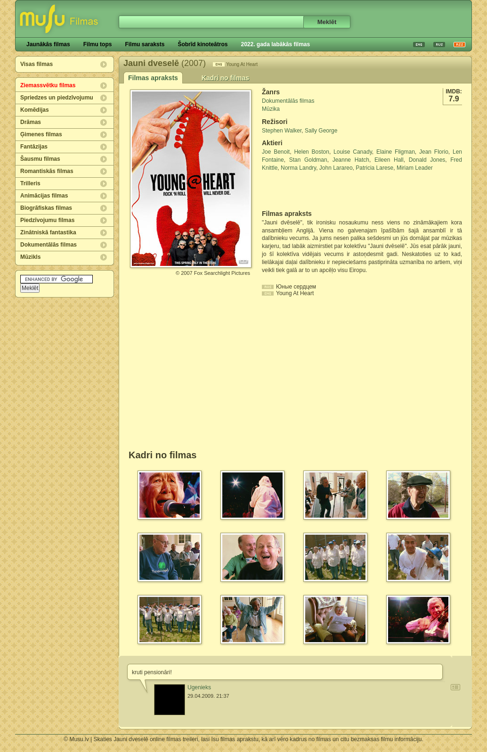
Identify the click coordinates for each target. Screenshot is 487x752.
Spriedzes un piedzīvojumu (56, 97)
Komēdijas (34, 110)
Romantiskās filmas (46, 171)
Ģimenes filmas (41, 134)
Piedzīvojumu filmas (47, 220)
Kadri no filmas (225, 78)
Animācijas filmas (44, 195)
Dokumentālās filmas (48, 244)
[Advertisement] (317, 191)
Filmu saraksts (144, 44)
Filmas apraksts (153, 78)
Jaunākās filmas (48, 44)
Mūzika (271, 109)
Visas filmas (36, 64)
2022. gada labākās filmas (275, 44)
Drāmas (30, 122)
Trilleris (30, 183)
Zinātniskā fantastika (48, 232)
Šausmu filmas (40, 159)
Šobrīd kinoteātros (202, 44)
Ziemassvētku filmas (47, 85)
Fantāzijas (34, 146)
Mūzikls (30, 257)
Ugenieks (199, 687)
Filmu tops (97, 44)
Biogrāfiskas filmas (46, 208)
